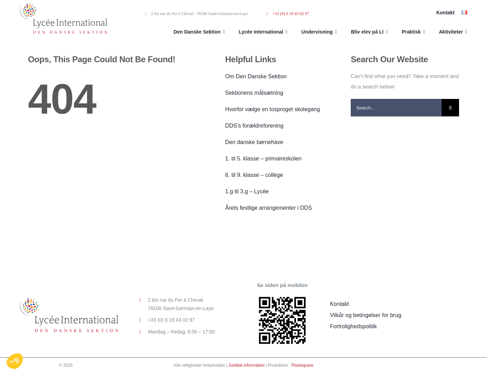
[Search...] (396, 107)
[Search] (450, 107)
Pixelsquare (302, 365)
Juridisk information (246, 365)
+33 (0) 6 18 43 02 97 (288, 13)
